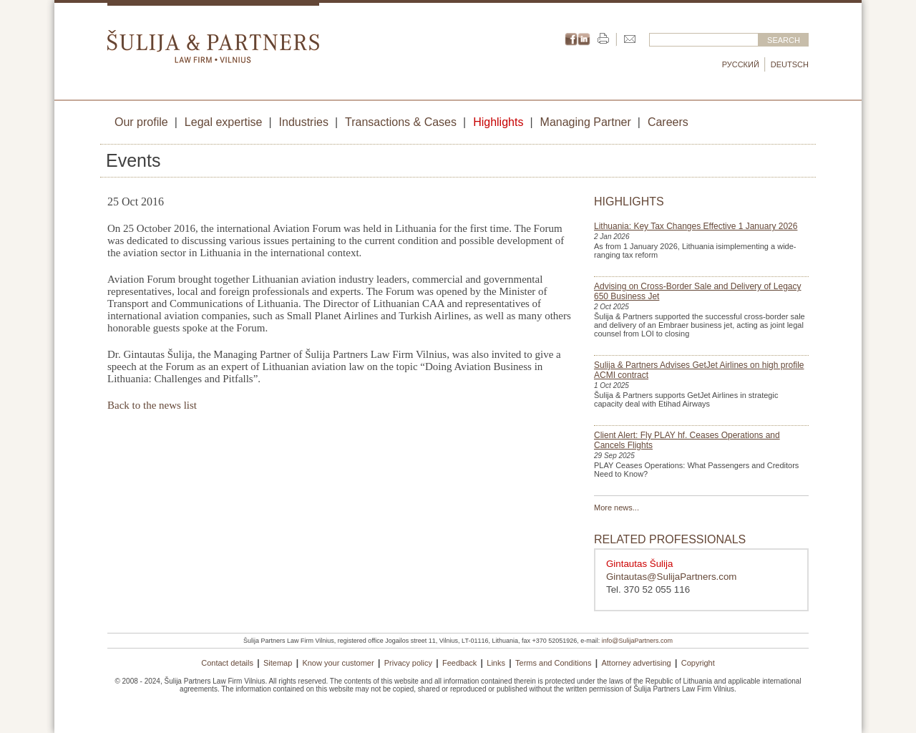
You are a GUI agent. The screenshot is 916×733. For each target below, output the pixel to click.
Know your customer (338, 663)
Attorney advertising (636, 663)
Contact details (227, 663)
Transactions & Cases (401, 122)
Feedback (459, 663)
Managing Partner (585, 122)
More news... (616, 507)
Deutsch (790, 64)
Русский (740, 64)
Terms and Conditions (553, 663)
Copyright (698, 663)
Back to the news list (152, 405)
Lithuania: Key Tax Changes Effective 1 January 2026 (695, 226)
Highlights (498, 122)
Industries (303, 122)
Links (496, 663)
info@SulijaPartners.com (637, 640)
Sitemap (277, 663)
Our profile (141, 122)
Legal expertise (224, 122)
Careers (668, 122)
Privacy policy (408, 663)
